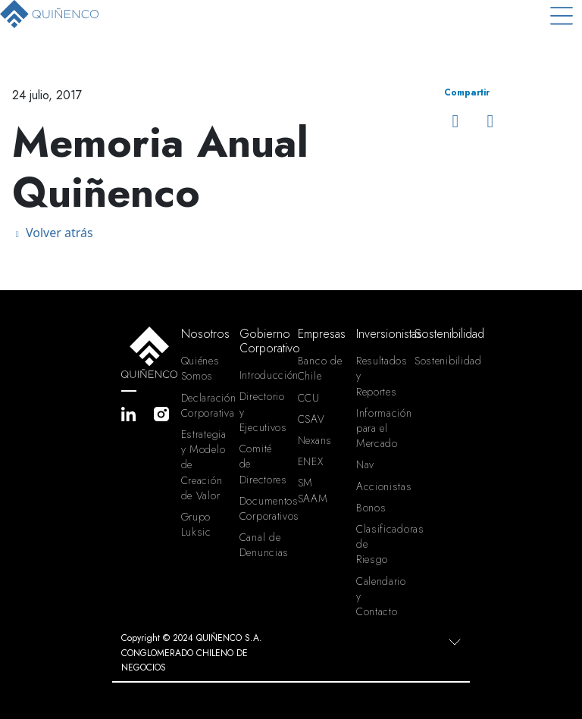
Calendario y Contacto (379, 596)
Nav (365, 464)
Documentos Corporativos (262, 508)
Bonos (371, 507)
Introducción (262, 375)
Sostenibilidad (438, 360)
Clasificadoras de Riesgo (379, 544)
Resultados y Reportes (379, 376)
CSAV (311, 419)
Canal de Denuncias (262, 545)
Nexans (315, 440)
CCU (309, 397)
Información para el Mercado (379, 428)
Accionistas (379, 486)
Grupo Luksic (196, 524)
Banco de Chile (320, 368)
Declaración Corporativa (204, 405)
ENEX (311, 461)
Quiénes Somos (200, 368)
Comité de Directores (262, 463)
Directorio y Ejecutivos (262, 411)
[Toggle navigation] (561, 16)
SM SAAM (313, 490)
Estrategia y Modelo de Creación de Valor (204, 465)
